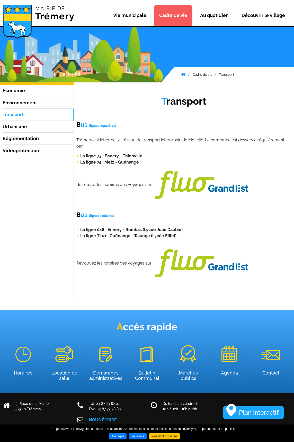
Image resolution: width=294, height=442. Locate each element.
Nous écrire (103, 420)
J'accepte (117, 436)
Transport (226, 74)
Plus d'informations (164, 436)
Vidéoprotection (21, 150)
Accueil (183, 74)
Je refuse (137, 436)
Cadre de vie (202, 74)
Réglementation (21, 138)
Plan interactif (259, 412)
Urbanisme (15, 126)
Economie (14, 90)
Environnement (20, 102)
